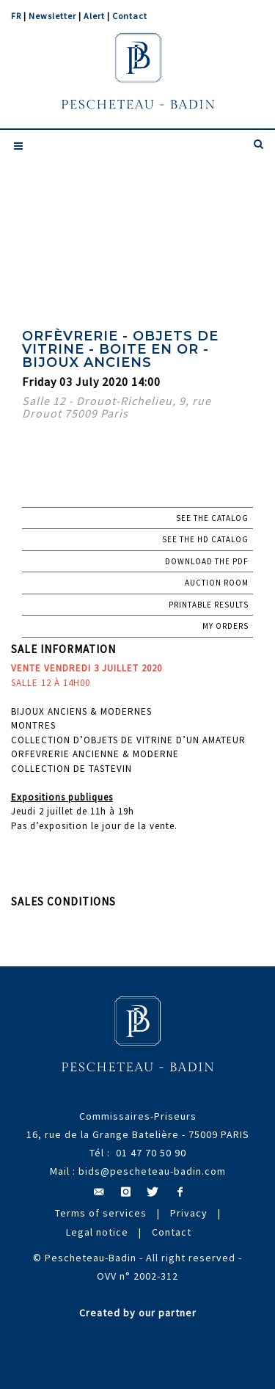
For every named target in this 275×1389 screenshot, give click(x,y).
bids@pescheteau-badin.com (152, 1171)
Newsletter (52, 15)
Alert (94, 15)
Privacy (189, 1213)
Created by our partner (138, 1312)
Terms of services (101, 1213)
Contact (129, 15)
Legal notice (97, 1232)
